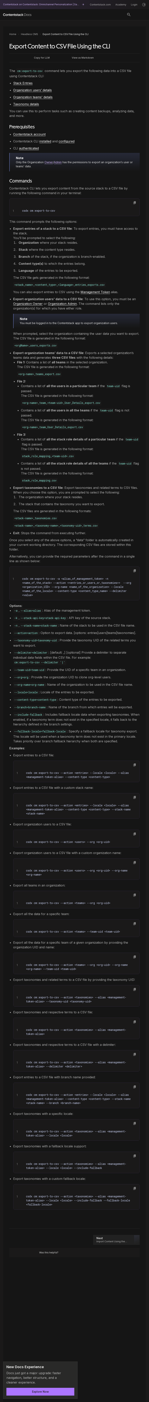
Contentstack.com (100, 4)
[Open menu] (140, 14)
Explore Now (40, 1391)
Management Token (95, 292)
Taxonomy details (26, 104)
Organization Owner (28, 304)
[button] (134, 203)
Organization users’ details (32, 90)
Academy (120, 4)
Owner (48, 162)
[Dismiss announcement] (72, 1367)
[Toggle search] (128, 14)
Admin (58, 162)
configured (66, 141)
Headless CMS (29, 34)
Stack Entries (23, 83)
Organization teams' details (33, 97)
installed (45, 141)
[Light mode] (144, 5)
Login (134, 4)
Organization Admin (62, 304)
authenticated (29, 148)
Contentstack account (29, 134)
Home (12, 34)
